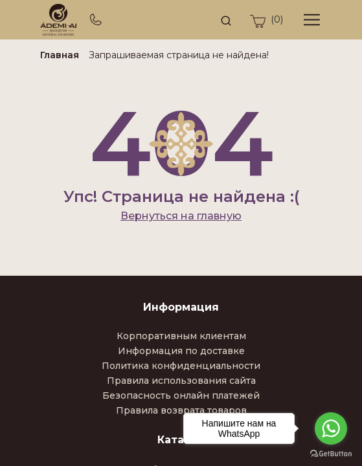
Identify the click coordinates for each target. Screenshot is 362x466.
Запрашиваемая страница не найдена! (179, 55)
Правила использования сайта (181, 380)
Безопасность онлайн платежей (181, 395)
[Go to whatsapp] (331, 428)
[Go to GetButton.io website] (331, 453)
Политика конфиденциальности (181, 366)
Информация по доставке (181, 351)
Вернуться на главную (181, 216)
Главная (59, 55)
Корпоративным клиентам (181, 336)
